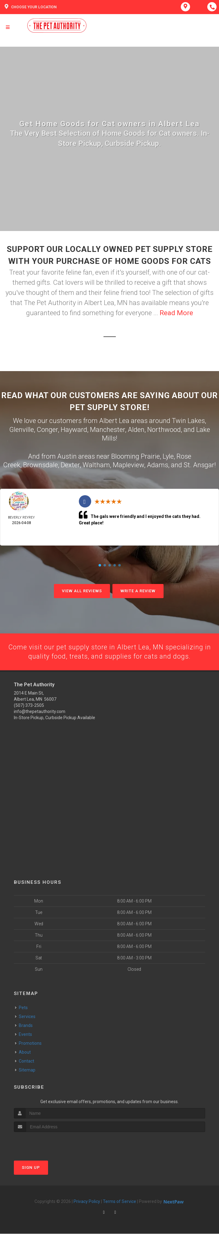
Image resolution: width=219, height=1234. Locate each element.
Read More (176, 313)
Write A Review (138, 591)
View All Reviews (82, 591)
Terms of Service (119, 1201)
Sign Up (31, 1167)
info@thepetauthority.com (39, 712)
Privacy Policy (87, 1201)
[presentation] (46, 1143)
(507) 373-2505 (29, 705)
